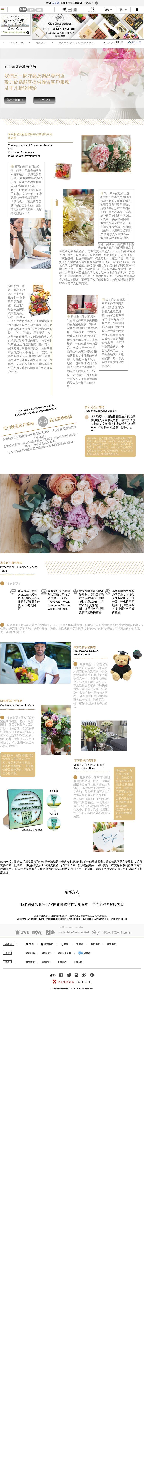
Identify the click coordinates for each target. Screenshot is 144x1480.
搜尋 (79, 943)
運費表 (84, 952)
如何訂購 (30, 952)
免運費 (55, 3)
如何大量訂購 (65, 952)
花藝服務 (62, 961)
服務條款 (30, 961)
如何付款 (46, 952)
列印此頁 (134, 42)
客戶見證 (95, 943)
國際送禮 (111, 943)
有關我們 (47, 943)
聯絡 (64, 943)
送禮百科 (46, 961)
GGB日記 (78, 961)
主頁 (30, 943)
